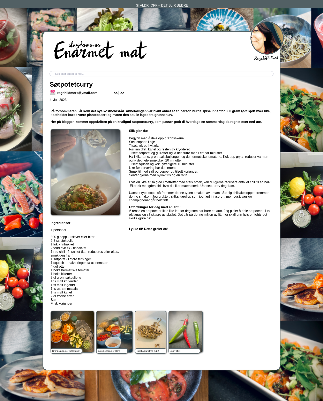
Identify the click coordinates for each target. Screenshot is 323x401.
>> (122, 93)
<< (116, 93)
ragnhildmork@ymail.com (74, 93)
